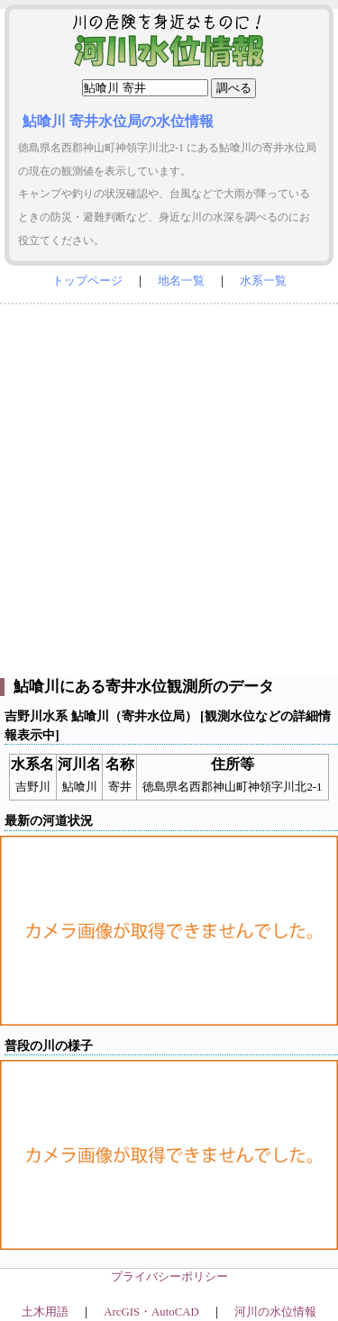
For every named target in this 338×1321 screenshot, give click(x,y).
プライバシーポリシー (169, 1277)
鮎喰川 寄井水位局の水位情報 (118, 121)
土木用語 (45, 1312)
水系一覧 (263, 281)
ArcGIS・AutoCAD (151, 1312)
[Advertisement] (169, 487)
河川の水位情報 (275, 1312)
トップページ (87, 281)
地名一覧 (181, 281)
